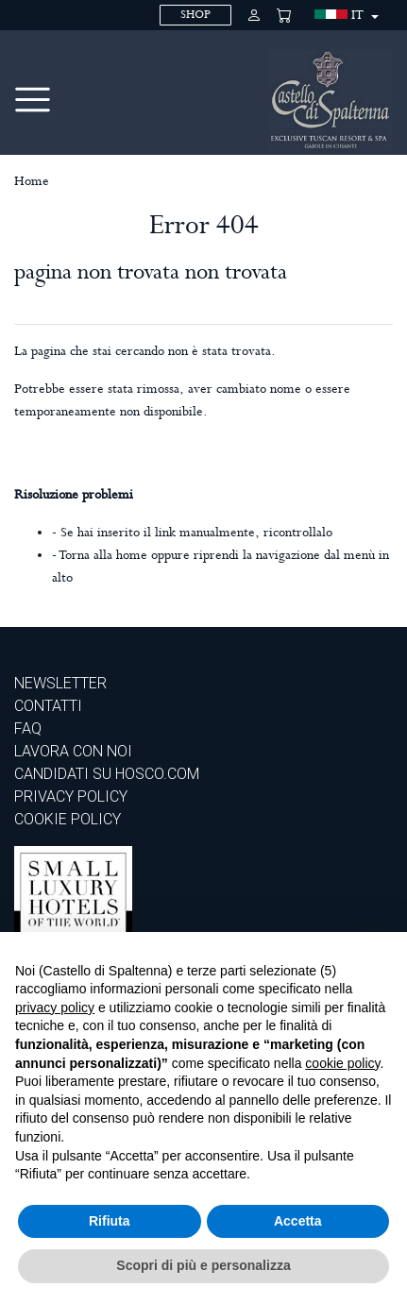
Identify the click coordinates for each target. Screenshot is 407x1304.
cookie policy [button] (342, 1063)
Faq (28, 728)
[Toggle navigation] (32, 100)
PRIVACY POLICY (70, 796)
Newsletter (60, 683)
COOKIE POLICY (67, 819)
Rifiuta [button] (109, 1220)
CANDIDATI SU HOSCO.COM (106, 774)
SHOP (195, 15)
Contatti (48, 706)
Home (31, 181)
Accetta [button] (298, 1220)
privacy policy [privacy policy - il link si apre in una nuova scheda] (54, 1007)
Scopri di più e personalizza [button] (203, 1265)
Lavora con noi (73, 751)
